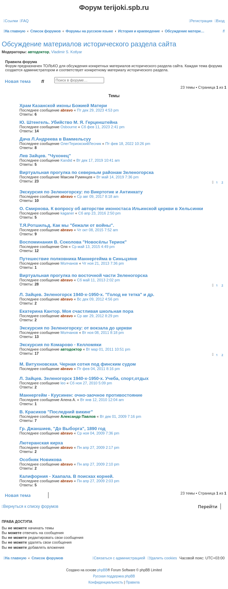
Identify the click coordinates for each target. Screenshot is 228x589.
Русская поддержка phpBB (114, 576)
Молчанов (69, 263)
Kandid (66, 160)
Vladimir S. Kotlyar (66, 52)
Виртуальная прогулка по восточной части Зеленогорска (83, 275)
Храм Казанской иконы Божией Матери (63, 105)
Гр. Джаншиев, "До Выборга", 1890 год (62, 428)
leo (63, 383)
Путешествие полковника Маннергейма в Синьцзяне (78, 258)
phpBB (102, 570)
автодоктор (38, 52)
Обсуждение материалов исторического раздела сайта (89, 44)
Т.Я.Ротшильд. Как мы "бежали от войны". (66, 225)
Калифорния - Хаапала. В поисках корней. (66, 476)
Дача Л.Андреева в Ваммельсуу (55, 139)
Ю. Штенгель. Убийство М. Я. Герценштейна (68, 122)
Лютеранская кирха (41, 442)
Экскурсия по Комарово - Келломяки (60, 344)
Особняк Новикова (40, 459)
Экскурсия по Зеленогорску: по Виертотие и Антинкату (81, 191)
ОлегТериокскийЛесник (80, 144)
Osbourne (68, 127)
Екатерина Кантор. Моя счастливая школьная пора (76, 311)
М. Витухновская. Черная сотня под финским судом (77, 364)
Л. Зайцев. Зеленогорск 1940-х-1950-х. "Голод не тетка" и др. (86, 294)
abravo (66, 110)
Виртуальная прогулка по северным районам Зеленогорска (86, 172)
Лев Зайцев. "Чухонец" (45, 155)
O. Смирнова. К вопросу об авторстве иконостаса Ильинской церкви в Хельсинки (111, 208)
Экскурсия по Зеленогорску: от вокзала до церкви (75, 327)
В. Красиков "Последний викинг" (56, 411)
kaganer (67, 213)
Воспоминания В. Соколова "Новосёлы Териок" (73, 242)
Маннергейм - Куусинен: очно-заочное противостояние (80, 395)
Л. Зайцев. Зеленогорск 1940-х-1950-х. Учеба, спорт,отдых (83, 378)
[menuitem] (24, 21)
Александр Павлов (78, 416)
